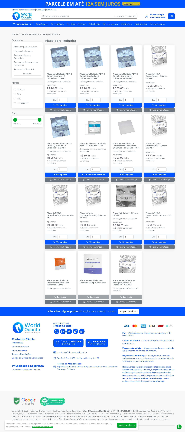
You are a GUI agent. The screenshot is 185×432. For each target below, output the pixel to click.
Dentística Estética (76, 24)
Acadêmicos (42, 24)
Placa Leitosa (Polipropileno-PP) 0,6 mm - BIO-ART (93, 215)
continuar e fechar (127, 425)
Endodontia (141, 24)
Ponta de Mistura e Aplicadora (22, 56)
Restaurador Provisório (24, 69)
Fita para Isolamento (23, 51)
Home (15, 34)
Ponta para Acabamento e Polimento (26, 63)
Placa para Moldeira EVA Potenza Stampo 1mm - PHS (93, 281)
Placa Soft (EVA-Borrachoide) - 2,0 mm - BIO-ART (157, 146)
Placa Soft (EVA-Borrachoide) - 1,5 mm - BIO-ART (159, 215)
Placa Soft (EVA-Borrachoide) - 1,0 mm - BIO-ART (60, 215)
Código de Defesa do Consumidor (27, 358)
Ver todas (27, 73)
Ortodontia (94, 24)
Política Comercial (20, 346)
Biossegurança (110, 24)
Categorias (22, 24)
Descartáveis (57, 24)
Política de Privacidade (42, 427)
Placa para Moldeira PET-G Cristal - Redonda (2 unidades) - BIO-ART (125, 76)
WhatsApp (40, 10)
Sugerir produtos (128, 311)
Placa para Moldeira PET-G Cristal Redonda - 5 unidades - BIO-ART (59, 76)
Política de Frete (19, 350)
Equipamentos (157, 24)
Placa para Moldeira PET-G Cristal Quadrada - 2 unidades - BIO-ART (59, 146)
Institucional (51, 10)
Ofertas (15, 10)
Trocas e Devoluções (21, 354)
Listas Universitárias (27, 10)
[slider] (15, 120)
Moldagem (126, 24)
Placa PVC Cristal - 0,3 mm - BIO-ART (126, 214)
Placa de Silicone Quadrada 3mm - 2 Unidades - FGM (93, 145)
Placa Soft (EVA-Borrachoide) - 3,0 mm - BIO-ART (157, 76)
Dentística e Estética (30, 34)
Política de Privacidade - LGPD (26, 370)
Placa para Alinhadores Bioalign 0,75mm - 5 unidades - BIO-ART (124, 282)
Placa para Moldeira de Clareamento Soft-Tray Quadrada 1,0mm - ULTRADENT (58, 282)
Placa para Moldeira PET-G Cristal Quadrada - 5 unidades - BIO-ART (92, 76)
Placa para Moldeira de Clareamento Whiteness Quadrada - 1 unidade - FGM (126, 146)
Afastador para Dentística (25, 47)
